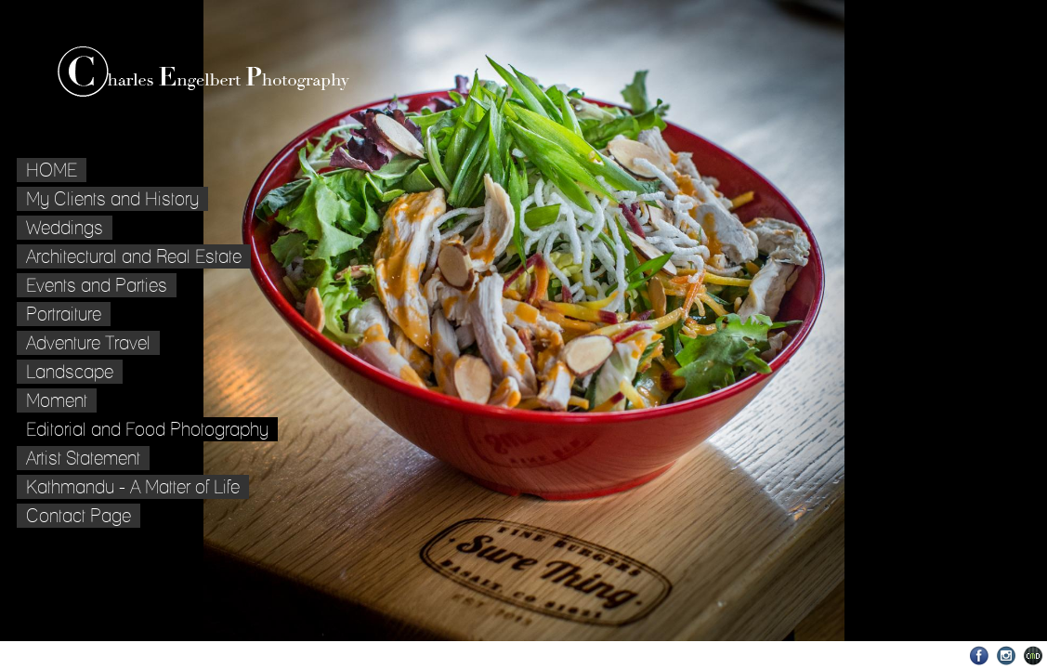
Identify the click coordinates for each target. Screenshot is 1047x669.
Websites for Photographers (1033, 655)
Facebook (979, 655)
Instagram (1006, 655)
